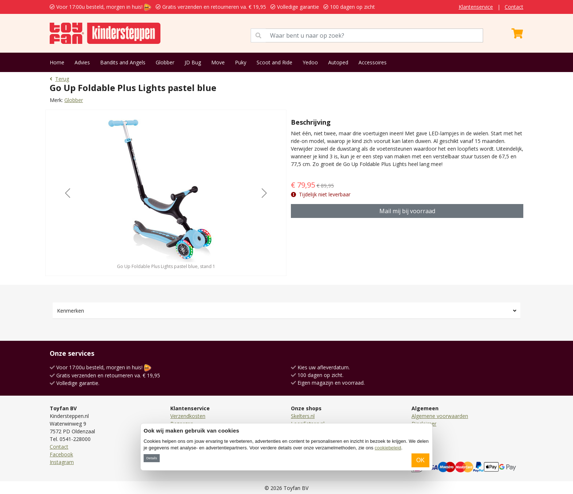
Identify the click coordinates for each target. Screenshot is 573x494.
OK (420, 460)
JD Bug (193, 62)
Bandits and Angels (122, 62)
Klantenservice (476, 6)
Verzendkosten (187, 415)
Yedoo (310, 62)
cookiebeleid (388, 447)
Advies (82, 62)
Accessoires (372, 62)
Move (218, 62)
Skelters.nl (303, 415)
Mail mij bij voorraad (407, 211)
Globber (165, 62)
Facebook (61, 454)
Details (151, 458)
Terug (59, 78)
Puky (240, 62)
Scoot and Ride (274, 62)
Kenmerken (70, 310)
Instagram (62, 462)
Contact (514, 6)
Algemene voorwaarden (439, 415)
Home (57, 62)
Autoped (338, 62)
